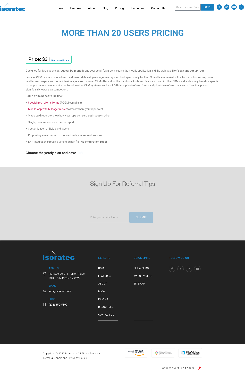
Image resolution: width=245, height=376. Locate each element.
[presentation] (114, 203)
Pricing (119, 8)
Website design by (178, 368)
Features (75, 8)
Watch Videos (143, 276)
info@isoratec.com (60, 291)
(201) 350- (55, 305)
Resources (137, 8)
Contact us (158, 8)
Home (59, 8)
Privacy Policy (78, 358)
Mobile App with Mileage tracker (47, 109)
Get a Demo (141, 268)
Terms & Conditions (55, 358)
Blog (105, 8)
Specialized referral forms (43, 102)
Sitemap (139, 284)
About (92, 8)
